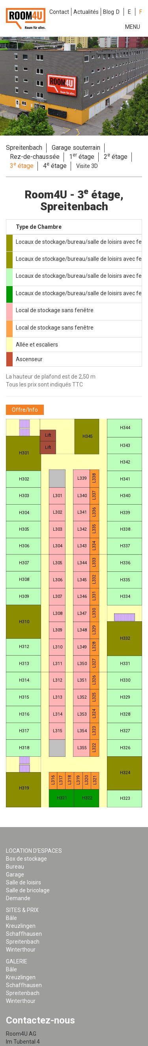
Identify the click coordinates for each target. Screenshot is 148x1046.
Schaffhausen (24, 934)
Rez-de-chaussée (35, 156)
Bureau (15, 866)
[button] (25, 410)
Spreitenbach (24, 147)
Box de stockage (26, 859)
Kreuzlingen (21, 926)
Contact (59, 12)
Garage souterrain (76, 147)
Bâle (11, 918)
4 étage (55, 166)
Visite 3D (87, 166)
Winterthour (21, 949)
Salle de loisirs (23, 882)
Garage (15, 874)
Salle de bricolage (28, 890)
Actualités (86, 12)
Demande (18, 898)
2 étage (115, 156)
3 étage (22, 166)
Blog (108, 12)
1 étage (81, 156)
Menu (132, 27)
